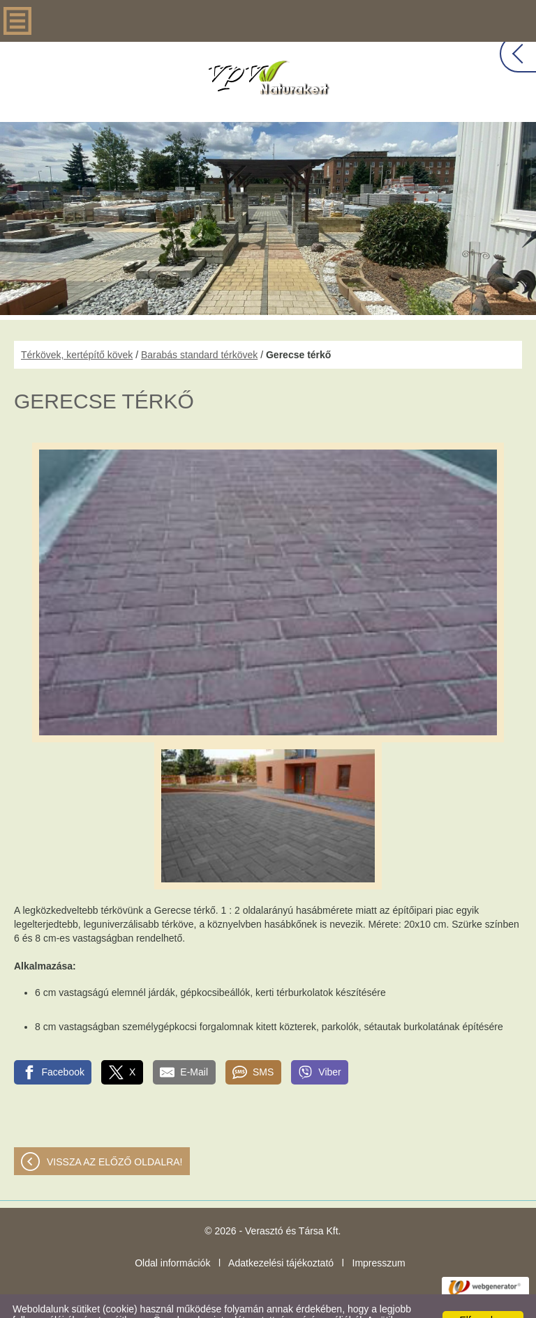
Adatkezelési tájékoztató (281, 1235)
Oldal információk (172, 1235)
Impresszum (378, 1235)
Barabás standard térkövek (199, 326)
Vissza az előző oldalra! (115, 1134)
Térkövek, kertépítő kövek (77, 326)
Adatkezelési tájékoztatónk (378, 1303)
